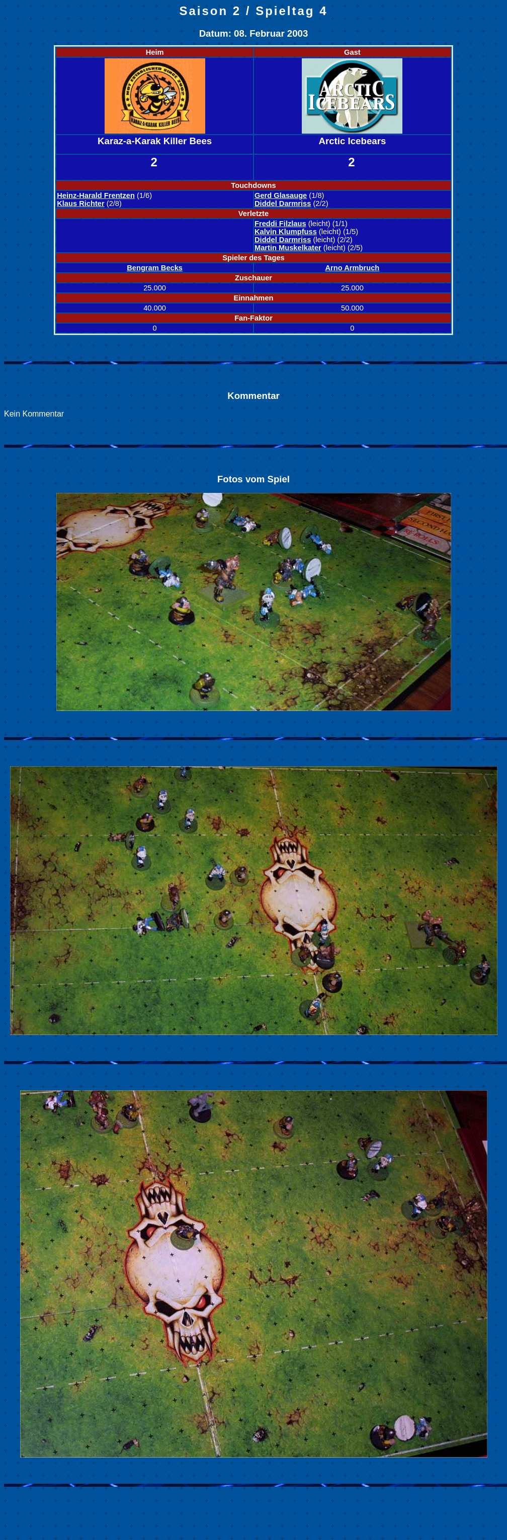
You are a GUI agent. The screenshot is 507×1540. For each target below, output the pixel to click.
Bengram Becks (155, 268)
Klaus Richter (80, 203)
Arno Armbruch (352, 268)
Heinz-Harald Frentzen (96, 195)
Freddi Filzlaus (280, 224)
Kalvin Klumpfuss (286, 232)
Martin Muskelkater (288, 248)
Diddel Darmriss (283, 203)
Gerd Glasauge (281, 195)
